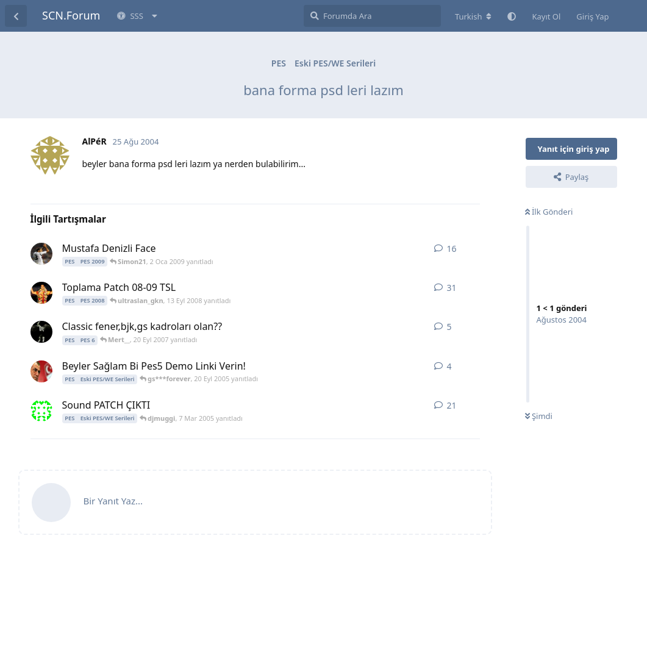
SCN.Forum (71, 15)
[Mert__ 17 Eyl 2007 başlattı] (41, 332)
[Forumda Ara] (372, 16)
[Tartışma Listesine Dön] (16, 16)
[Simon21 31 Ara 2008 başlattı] (41, 254)
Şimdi (538, 415)
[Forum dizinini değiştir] (473, 16)
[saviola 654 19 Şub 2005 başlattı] (41, 410)
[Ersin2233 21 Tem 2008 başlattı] (41, 293)
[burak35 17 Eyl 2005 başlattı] (41, 371)
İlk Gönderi (549, 211)
